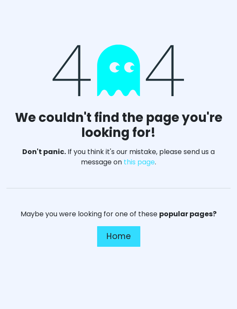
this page (139, 162)
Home (119, 236)
